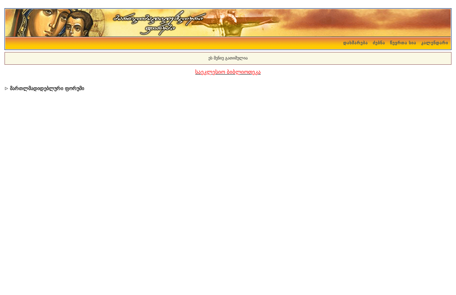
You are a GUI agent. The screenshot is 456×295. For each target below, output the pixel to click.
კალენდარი (434, 43)
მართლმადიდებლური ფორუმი (47, 88)
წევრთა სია (403, 43)
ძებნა (379, 43)
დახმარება (355, 43)
